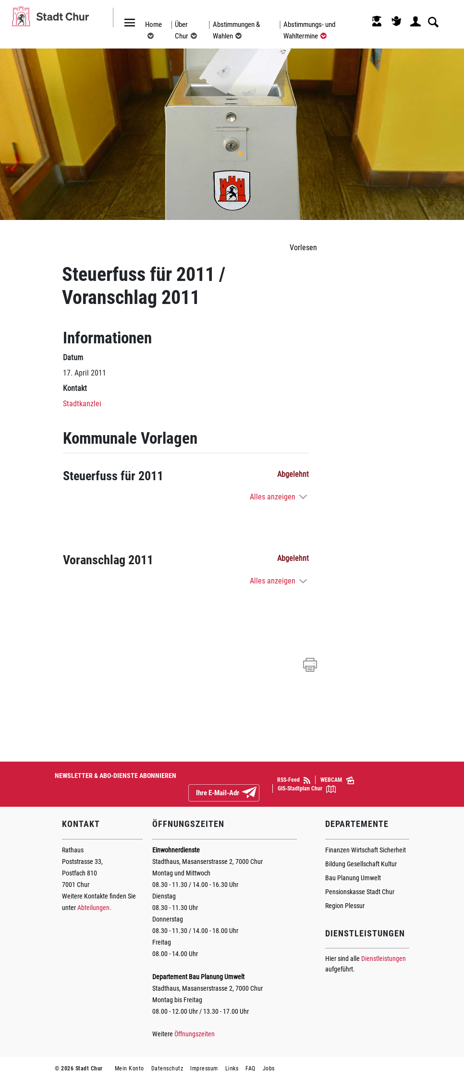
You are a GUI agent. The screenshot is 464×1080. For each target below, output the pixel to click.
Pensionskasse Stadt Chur (359, 892)
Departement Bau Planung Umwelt (198, 977)
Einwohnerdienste (176, 850)
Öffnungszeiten (194, 1034)
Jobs (269, 1068)
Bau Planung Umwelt (353, 878)
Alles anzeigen (272, 496)
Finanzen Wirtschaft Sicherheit (365, 850)
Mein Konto (129, 1068)
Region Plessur (345, 906)
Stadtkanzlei (82, 403)
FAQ (250, 1068)
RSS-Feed (293, 780)
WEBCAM (337, 780)
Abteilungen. (94, 907)
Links (232, 1068)
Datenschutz (167, 1068)
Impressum (204, 1068)
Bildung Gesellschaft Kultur (361, 864)
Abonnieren (257, 793)
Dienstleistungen (383, 958)
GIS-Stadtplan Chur (307, 789)
